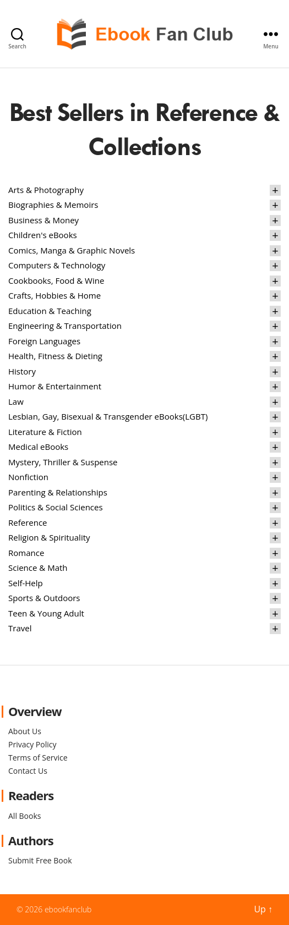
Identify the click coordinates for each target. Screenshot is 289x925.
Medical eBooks (38, 446)
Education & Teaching (49, 310)
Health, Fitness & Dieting (55, 355)
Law (16, 401)
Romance (26, 552)
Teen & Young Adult (46, 613)
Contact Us (27, 771)
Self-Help (25, 582)
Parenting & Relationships (57, 492)
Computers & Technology (56, 265)
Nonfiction (28, 476)
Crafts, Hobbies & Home (54, 295)
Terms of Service (38, 757)
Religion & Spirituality (49, 537)
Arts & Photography (46, 189)
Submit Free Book (40, 860)
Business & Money (43, 219)
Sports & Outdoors (44, 597)
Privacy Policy (32, 744)
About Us (24, 731)
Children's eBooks (42, 234)
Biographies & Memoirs (53, 204)
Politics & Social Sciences (55, 507)
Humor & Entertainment (54, 386)
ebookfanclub (68, 909)
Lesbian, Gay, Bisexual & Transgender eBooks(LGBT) (108, 416)
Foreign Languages (44, 340)
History (22, 371)
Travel (19, 628)
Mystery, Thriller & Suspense (63, 461)
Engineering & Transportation (65, 325)
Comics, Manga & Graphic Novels (71, 250)
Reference (27, 522)
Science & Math (38, 567)
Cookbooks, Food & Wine (56, 280)
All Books (24, 816)
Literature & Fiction (45, 431)
